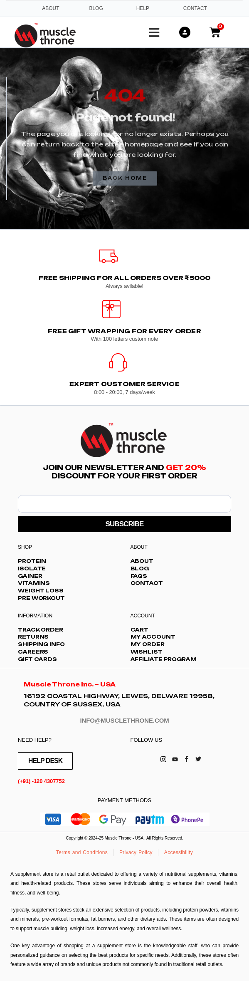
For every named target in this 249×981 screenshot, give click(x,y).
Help (142, 8)
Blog (96, 8)
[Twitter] (198, 759)
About (50, 8)
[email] (124, 504)
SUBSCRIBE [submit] (124, 524)
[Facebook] (187, 759)
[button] (154, 32)
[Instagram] (163, 758)
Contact (195, 8)
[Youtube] (175, 758)
